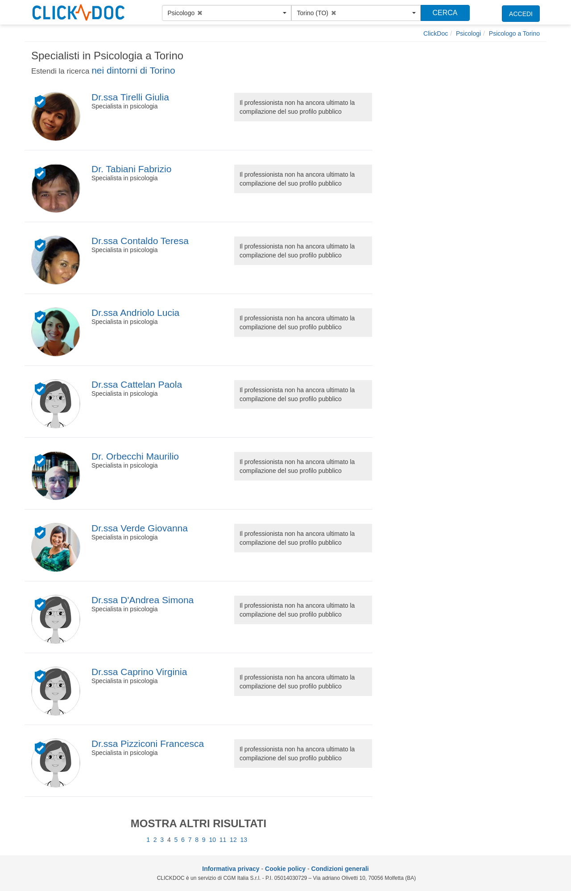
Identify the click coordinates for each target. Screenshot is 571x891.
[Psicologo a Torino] (514, 33)
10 (212, 839)
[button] (226, 13)
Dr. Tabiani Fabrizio (131, 169)
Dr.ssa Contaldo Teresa (140, 241)
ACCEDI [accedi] (521, 13)
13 (243, 839)
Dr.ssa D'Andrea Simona (142, 600)
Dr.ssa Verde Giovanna (139, 528)
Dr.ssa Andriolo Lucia (135, 312)
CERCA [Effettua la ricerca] (444, 13)
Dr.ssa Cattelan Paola (136, 384)
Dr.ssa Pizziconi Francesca (147, 743)
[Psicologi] (468, 33)
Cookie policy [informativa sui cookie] (285, 868)
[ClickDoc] (435, 33)
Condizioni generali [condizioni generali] (340, 868)
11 (223, 839)
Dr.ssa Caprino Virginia (139, 672)
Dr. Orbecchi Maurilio (135, 456)
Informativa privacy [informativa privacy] (230, 868)
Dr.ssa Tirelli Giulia (130, 97)
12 (233, 839)
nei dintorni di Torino (133, 70)
